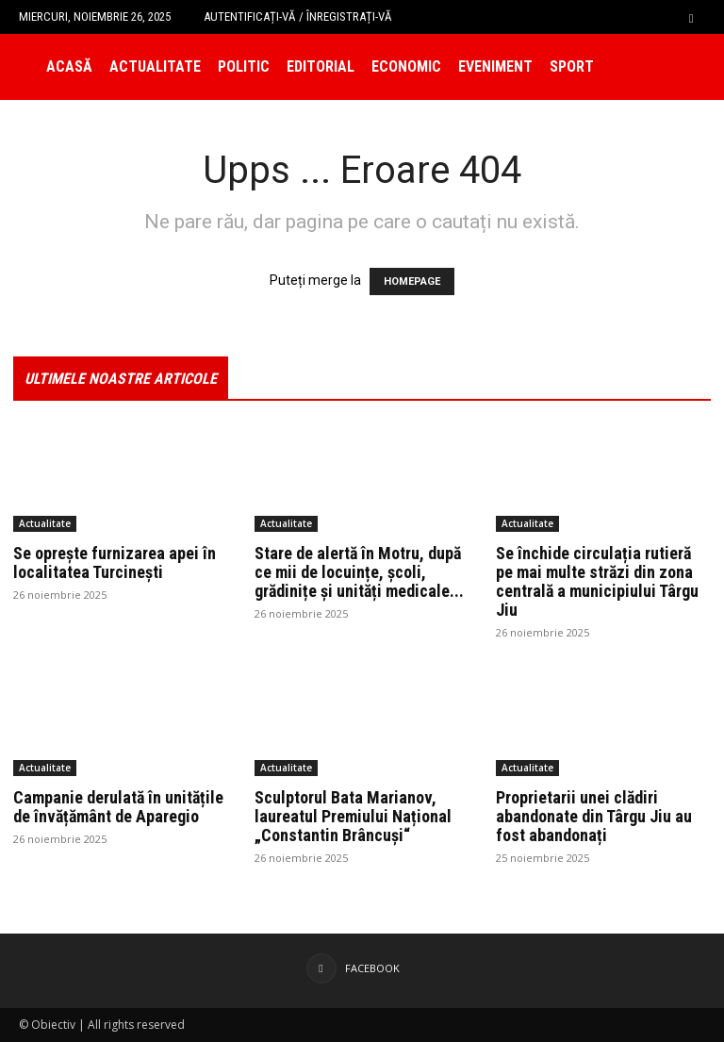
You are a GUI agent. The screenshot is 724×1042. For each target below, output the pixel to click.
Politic (244, 66)
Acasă (69, 66)
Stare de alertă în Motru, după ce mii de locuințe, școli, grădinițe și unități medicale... (359, 572)
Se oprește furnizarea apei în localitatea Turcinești (114, 562)
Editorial (320, 66)
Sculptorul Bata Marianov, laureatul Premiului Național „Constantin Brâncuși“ (353, 816)
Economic (406, 66)
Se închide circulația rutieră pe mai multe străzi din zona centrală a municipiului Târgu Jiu (597, 581)
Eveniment (495, 66)
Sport (572, 66)
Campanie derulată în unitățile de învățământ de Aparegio (118, 806)
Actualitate (155, 66)
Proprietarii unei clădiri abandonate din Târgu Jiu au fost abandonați (594, 816)
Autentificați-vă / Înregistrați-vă (298, 16)
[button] (691, 16)
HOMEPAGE (412, 281)
